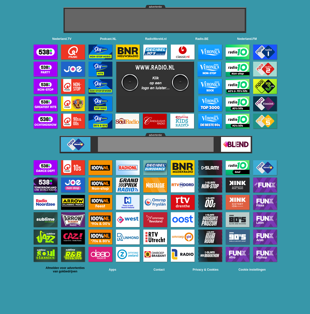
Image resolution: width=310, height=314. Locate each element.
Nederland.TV (61, 39)
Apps (112, 269)
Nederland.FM (247, 39)
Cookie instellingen (252, 269)
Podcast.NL (108, 39)
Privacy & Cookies (206, 269)
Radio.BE (201, 39)
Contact (159, 269)
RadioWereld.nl (156, 39)
